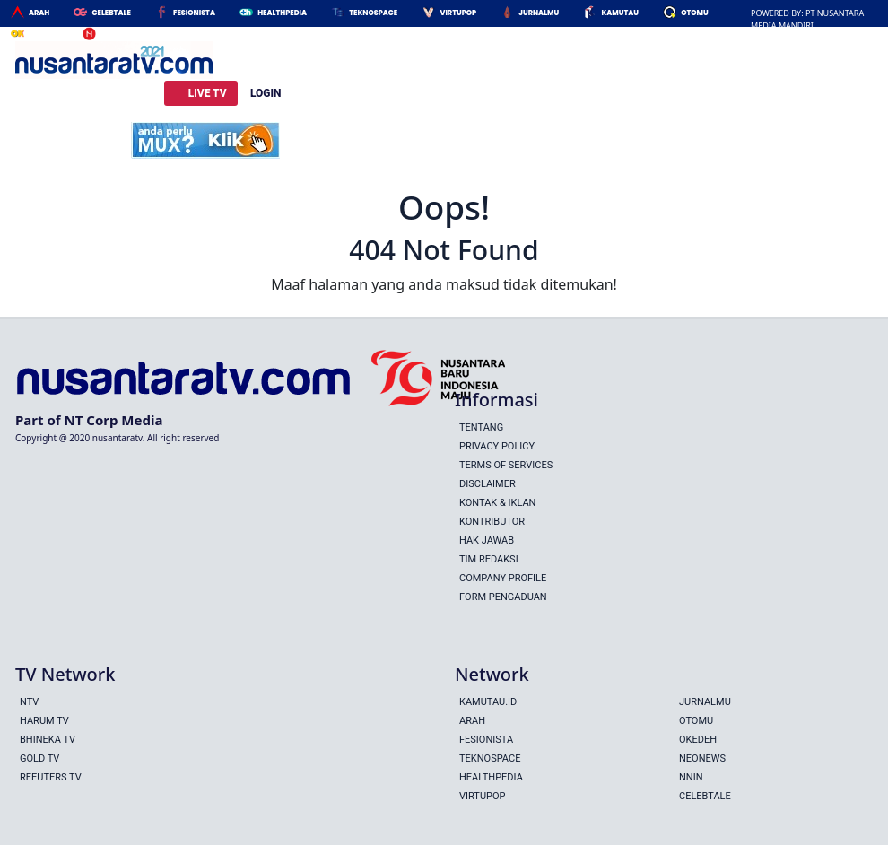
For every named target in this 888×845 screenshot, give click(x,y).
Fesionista (194, 13)
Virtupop (458, 13)
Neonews (702, 758)
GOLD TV (39, 758)
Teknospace (373, 13)
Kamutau (620, 13)
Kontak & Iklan (497, 503)
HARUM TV (44, 721)
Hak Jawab (486, 540)
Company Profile (502, 578)
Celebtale (110, 13)
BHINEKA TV (47, 739)
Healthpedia (491, 777)
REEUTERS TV (51, 777)
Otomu (695, 13)
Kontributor (492, 521)
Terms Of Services (506, 465)
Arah (39, 13)
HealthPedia (282, 13)
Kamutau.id (488, 702)
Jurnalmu (538, 13)
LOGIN (266, 93)
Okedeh (43, 34)
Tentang (481, 427)
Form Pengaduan (503, 597)
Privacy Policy (497, 446)
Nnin (109, 34)
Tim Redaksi (488, 559)
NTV (29, 702)
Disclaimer (487, 484)
